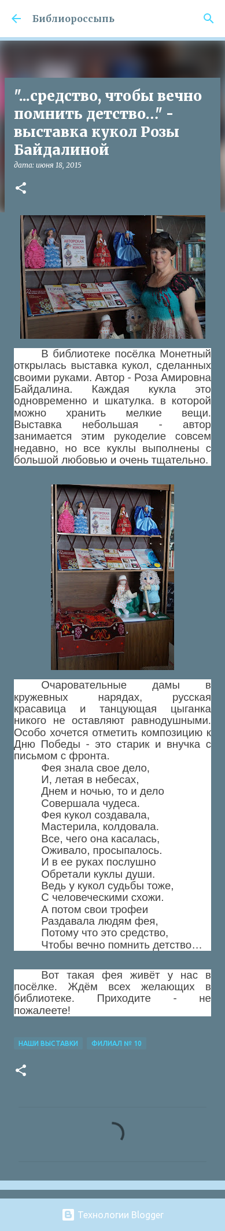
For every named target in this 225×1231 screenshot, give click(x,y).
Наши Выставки (48, 1043)
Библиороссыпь (73, 18)
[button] (21, 189)
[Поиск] (209, 18)
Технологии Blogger (112, 1215)
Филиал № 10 (116, 1043)
